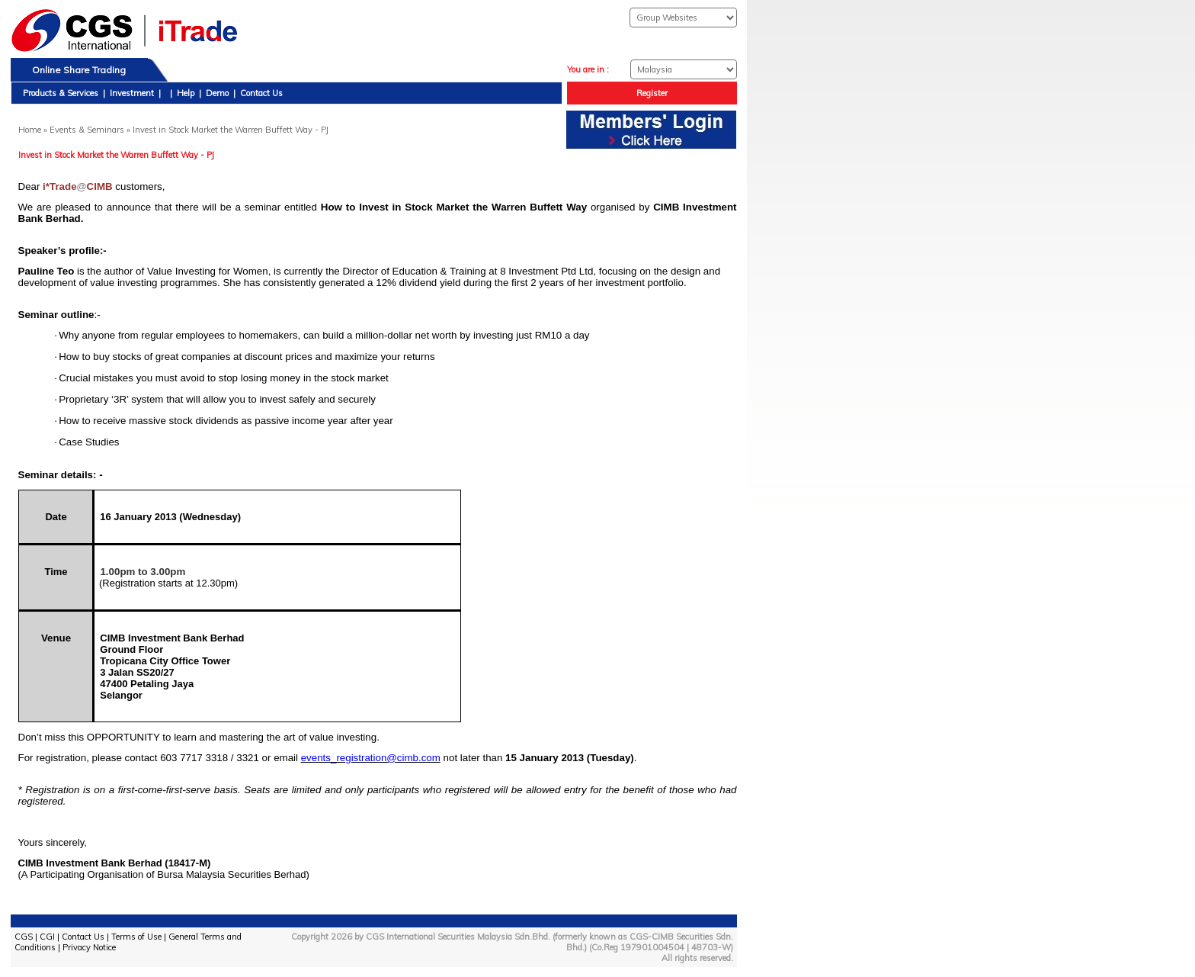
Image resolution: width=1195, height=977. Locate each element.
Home (29, 129)
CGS (23, 936)
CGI (47, 936)
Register (652, 93)
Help (185, 93)
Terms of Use (136, 936)
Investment (132, 93)
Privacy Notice (89, 947)
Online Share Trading (79, 70)
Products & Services (60, 93)
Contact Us (261, 93)
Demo (217, 93)
